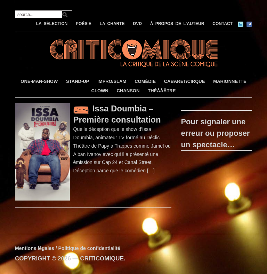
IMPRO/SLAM (111, 81)
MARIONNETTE (229, 81)
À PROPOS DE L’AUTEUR (177, 23)
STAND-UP (77, 81)
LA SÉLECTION (52, 23)
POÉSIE (83, 23)
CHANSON (128, 90)
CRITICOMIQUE (102, 258)
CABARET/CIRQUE (184, 81)
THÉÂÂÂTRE (162, 90)
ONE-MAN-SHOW (39, 81)
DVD (137, 23)
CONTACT (222, 23)
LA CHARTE (112, 23)
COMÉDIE (145, 81)
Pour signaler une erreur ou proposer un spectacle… (215, 133)
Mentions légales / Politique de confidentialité (67, 248)
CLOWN (99, 90)
